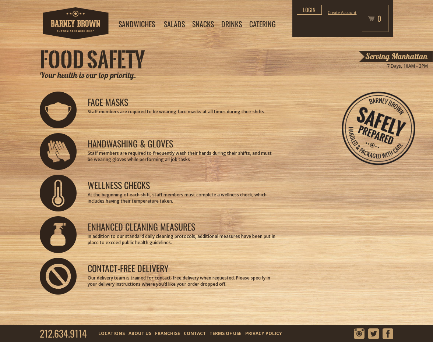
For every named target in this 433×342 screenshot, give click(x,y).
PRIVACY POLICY (263, 333)
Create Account (342, 12)
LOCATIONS (111, 333)
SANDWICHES (137, 23)
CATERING (262, 23)
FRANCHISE (167, 333)
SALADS (174, 23)
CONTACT (195, 333)
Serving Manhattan (396, 56)
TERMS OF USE (226, 333)
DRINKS (231, 23)
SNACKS (203, 23)
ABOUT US (140, 333)
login (309, 10)
